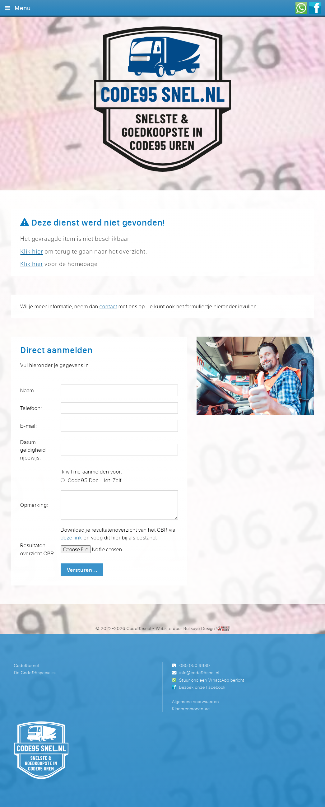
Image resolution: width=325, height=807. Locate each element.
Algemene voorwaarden (195, 701)
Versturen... (82, 570)
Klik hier (31, 251)
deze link (71, 537)
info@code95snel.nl (199, 672)
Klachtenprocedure (191, 708)
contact (108, 306)
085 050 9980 (194, 665)
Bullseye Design (199, 628)
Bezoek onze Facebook (202, 687)
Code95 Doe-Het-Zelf (94, 480)
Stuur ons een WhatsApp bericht (211, 680)
